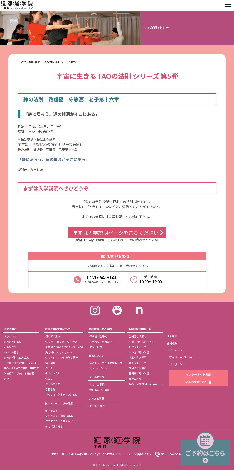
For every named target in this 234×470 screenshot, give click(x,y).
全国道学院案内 (137, 336)
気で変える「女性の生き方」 (61, 421)
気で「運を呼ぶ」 (55, 426)
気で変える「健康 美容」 (59, 416)
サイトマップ (174, 350)
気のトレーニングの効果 (59, 403)
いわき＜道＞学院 (139, 352)
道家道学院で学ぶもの (57, 329)
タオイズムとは (54, 373)
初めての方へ (52, 336)
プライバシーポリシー (179, 357)
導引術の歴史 (52, 384)
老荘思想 (50, 389)
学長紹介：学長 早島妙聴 (19, 373)
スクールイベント (99, 368)
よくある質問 (96, 398)
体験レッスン (96, 355)
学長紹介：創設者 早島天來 (20, 362)
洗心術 (59, 352)
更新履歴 (172, 336)
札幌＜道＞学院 (137, 347)
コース (49, 368)
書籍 (6, 378)
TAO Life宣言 (11, 352)
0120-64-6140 (102, 277)
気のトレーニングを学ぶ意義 (61, 357)
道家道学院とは (13, 341)
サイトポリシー (176, 364)
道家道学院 (10, 329)
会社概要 (172, 343)
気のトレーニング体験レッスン (107, 363)
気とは (49, 378)
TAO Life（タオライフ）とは (61, 394)
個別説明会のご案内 (100, 329)
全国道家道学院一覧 (140, 329)
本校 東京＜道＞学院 (141, 341)
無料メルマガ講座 (99, 389)
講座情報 (50, 362)
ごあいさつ (10, 347)
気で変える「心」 (55, 410)
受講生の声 (95, 347)
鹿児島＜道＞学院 (139, 373)
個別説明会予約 (98, 336)
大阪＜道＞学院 (137, 362)
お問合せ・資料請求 (100, 341)
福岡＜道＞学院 (137, 368)
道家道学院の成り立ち (16, 357)
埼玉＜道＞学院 (137, 357)
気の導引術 (61, 341)
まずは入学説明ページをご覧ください (116, 233)
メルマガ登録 (97, 384)
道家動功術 (64, 347)
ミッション (10, 336)
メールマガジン (98, 377)
